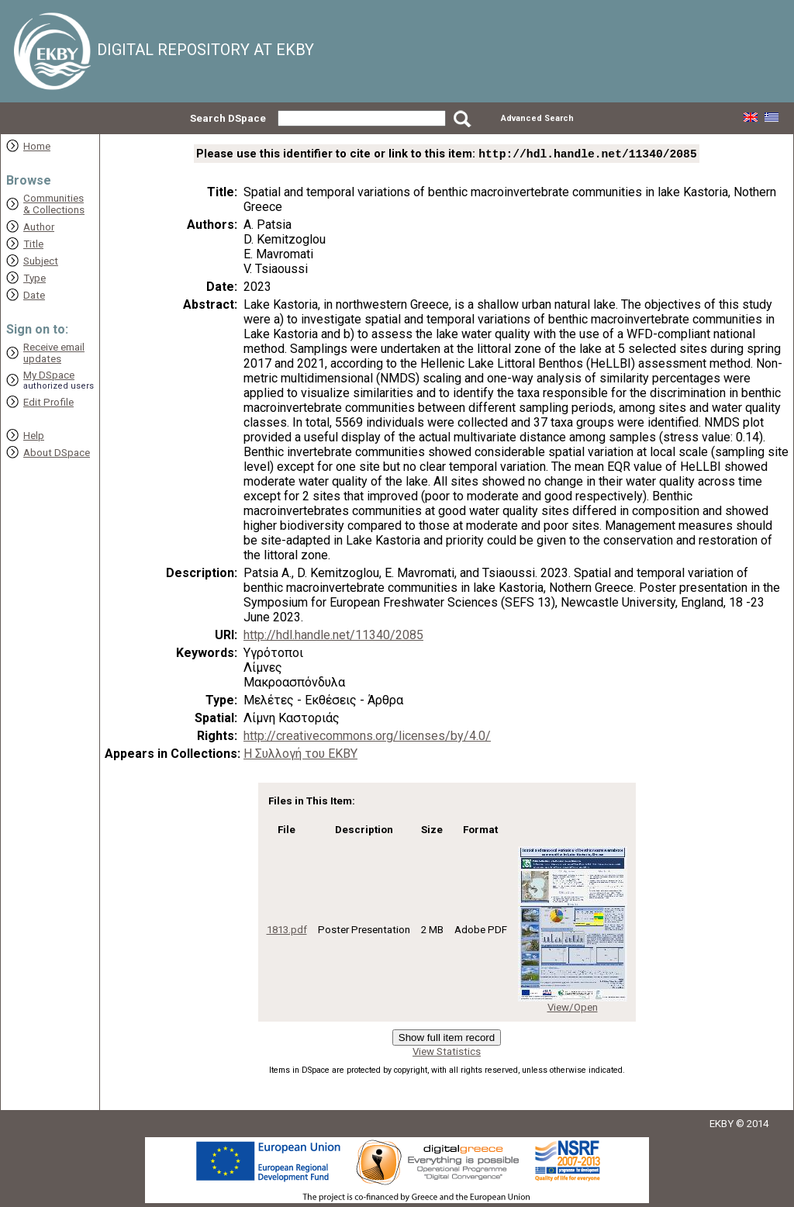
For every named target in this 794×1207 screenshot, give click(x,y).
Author (38, 227)
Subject (40, 261)
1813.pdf (287, 931)
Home (36, 146)
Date (34, 295)
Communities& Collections (54, 204)
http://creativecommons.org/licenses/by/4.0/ (367, 737)
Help (33, 435)
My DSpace (48, 375)
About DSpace (56, 452)
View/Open (572, 1009)
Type (34, 278)
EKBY (721, 1125)
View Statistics (447, 1053)
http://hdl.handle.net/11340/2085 (333, 636)
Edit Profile (48, 402)
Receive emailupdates (54, 353)
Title (33, 244)
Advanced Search (537, 118)
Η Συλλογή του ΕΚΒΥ (300, 755)
